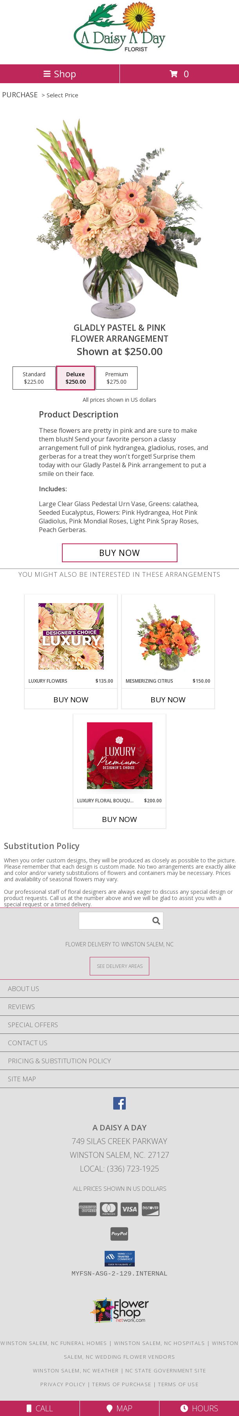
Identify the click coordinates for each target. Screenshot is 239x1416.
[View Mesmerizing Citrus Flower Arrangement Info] (168, 636)
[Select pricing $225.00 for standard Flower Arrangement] (34, 378)
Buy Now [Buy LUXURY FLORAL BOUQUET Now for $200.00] (119, 819)
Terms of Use (178, 1384)
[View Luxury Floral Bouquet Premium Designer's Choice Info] (119, 756)
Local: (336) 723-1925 (119, 1168)
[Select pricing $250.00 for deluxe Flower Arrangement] (75, 378)
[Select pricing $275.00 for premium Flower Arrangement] (116, 378)
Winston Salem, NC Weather (76, 1370)
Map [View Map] (119, 1408)
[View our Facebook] (119, 1107)
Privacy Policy (62, 1384)
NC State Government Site (165, 1370)
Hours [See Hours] (199, 1408)
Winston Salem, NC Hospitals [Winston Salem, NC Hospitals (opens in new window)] (159, 1343)
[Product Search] (121, 920)
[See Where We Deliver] (119, 966)
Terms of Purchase (121, 1384)
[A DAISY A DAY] (119, 52)
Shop (59, 73)
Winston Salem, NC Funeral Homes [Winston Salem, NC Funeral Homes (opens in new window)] (53, 1343)
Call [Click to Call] (40, 1408)
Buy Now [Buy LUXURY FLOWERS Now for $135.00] (71, 699)
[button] (120, 1259)
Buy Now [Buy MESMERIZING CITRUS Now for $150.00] (168, 699)
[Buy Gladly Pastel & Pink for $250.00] (119, 552)
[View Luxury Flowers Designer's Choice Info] (71, 636)
